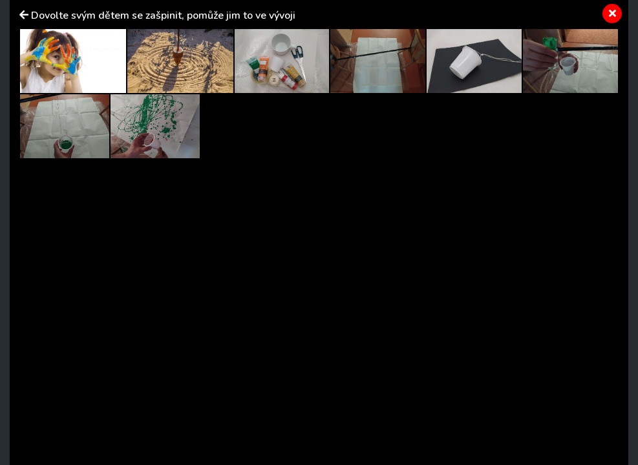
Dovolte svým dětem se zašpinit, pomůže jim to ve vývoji (163, 15)
